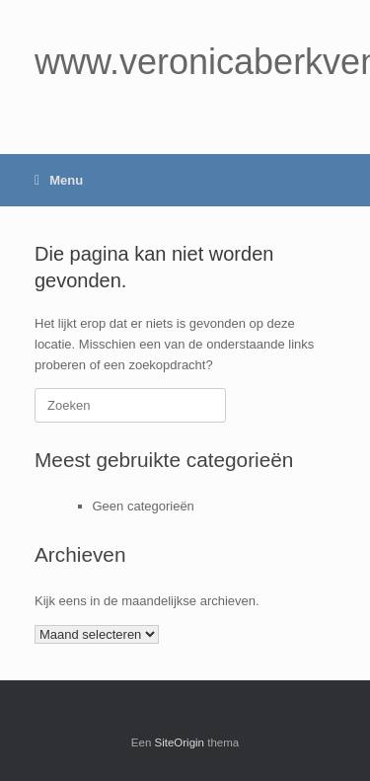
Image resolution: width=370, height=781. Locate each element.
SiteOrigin (180, 742)
